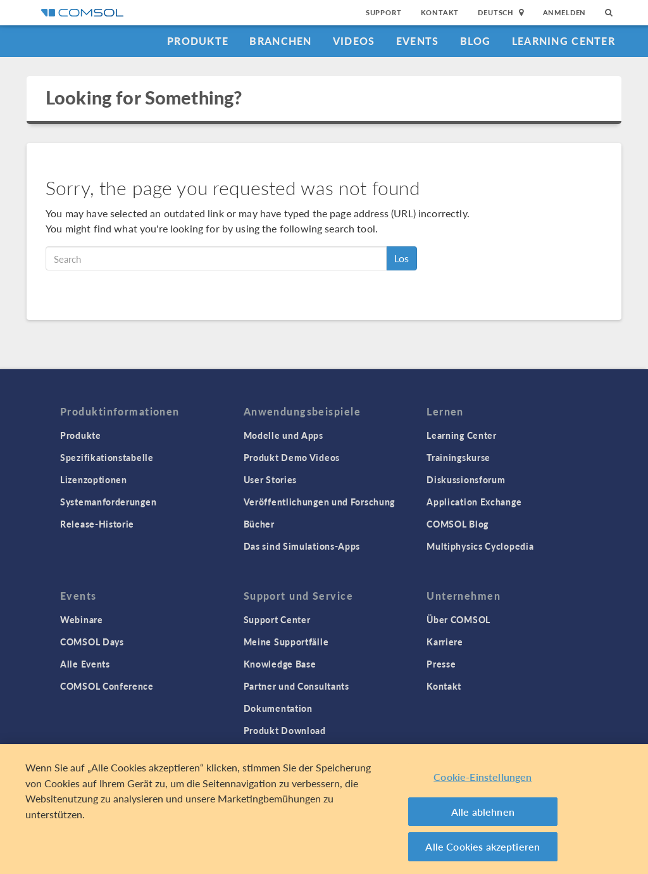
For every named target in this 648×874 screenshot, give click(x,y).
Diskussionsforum (466, 479)
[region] (324, 809)
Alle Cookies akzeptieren (482, 846)
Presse (441, 663)
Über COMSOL (458, 619)
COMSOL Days (92, 641)
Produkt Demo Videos (292, 457)
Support (384, 12)
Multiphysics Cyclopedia (480, 546)
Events (417, 41)
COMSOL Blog (458, 523)
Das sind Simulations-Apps (302, 546)
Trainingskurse (458, 457)
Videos (354, 41)
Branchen (280, 41)
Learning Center (563, 41)
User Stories (270, 479)
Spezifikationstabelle (107, 457)
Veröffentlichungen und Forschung (319, 501)
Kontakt (440, 12)
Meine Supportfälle (286, 641)
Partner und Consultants (296, 686)
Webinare (81, 619)
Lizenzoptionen (93, 479)
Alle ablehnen (482, 811)
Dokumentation (278, 708)
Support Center (277, 619)
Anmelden (565, 12)
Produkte (197, 41)
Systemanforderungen (108, 501)
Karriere (445, 641)
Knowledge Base (280, 663)
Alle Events (85, 663)
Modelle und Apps (283, 435)
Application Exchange (474, 501)
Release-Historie (97, 523)
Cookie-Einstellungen (482, 777)
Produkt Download (285, 730)
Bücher (259, 523)
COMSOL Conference (107, 686)
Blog (475, 41)
